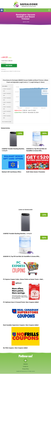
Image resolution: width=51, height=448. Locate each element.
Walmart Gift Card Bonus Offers (11, 172)
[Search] (5, 10)
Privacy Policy (25, 369)
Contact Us (25, 366)
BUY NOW (9, 65)
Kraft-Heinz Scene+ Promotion (35, 172)
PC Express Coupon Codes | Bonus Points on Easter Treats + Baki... (23, 279)
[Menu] (49, 10)
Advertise (25, 364)
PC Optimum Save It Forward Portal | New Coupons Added (21, 302)
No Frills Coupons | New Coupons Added (15, 348)
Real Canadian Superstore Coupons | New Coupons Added (20, 325)
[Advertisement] (18, 44)
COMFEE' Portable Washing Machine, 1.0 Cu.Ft (17, 233)
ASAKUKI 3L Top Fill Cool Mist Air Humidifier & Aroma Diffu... (21, 256)
